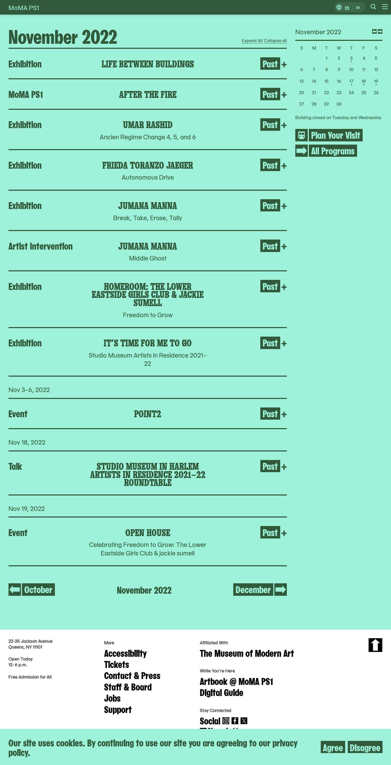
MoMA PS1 (23, 7)
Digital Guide (221, 692)
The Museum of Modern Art (247, 652)
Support (118, 709)
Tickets (116, 664)
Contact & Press (132, 675)
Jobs (112, 697)
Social (210, 720)
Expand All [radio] (252, 41)
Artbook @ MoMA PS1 (236, 681)
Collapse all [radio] (275, 41)
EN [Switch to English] (347, 7)
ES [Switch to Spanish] (358, 7)
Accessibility (125, 652)
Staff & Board (128, 686)
